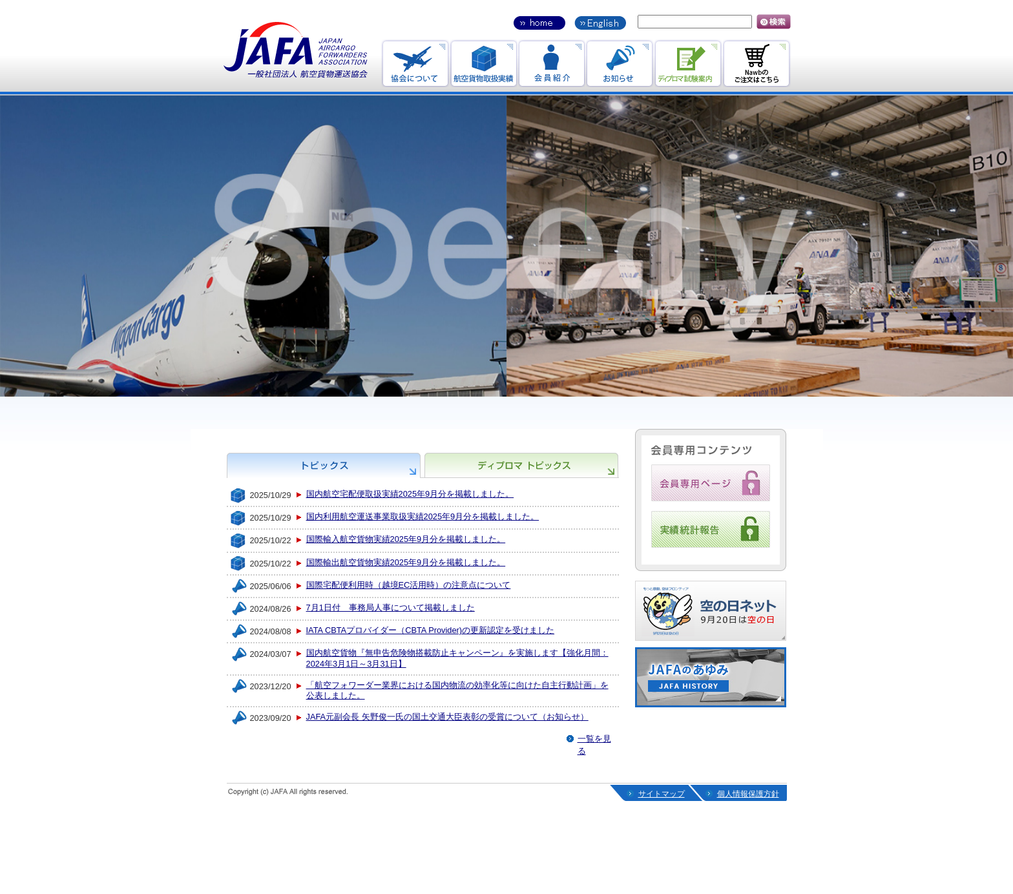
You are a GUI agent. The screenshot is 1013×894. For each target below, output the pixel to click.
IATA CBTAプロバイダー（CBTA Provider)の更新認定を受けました (430, 630)
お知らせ (620, 63)
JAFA (296, 50)
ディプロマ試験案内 (688, 63)
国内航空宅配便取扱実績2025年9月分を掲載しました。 (410, 494)
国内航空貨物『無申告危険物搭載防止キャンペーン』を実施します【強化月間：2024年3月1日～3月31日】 (457, 658)
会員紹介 (551, 63)
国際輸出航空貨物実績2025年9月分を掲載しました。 (406, 562)
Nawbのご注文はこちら (757, 63)
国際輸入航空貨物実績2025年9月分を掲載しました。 (406, 539)
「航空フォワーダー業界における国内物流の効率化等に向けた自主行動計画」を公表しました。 (457, 690)
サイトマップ (661, 794)
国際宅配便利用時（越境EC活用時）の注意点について (408, 585)
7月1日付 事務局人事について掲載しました (390, 607)
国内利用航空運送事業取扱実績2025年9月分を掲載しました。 (422, 516)
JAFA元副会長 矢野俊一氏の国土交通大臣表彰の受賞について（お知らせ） (447, 717)
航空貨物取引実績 (483, 63)
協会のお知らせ (415, 63)
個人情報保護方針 (748, 794)
